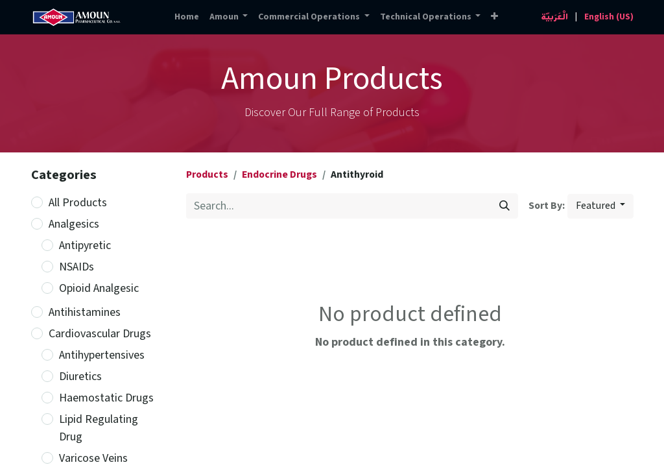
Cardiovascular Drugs (100, 333)
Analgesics (74, 224)
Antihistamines (85, 312)
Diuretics (80, 376)
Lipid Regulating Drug (98, 428)
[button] (494, 17)
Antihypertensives (102, 355)
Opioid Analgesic (99, 288)
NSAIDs (76, 266)
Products (207, 175)
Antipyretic (85, 245)
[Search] (504, 206)
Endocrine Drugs (279, 175)
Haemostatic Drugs (106, 397)
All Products (78, 202)
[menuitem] (186, 17)
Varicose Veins (93, 458)
